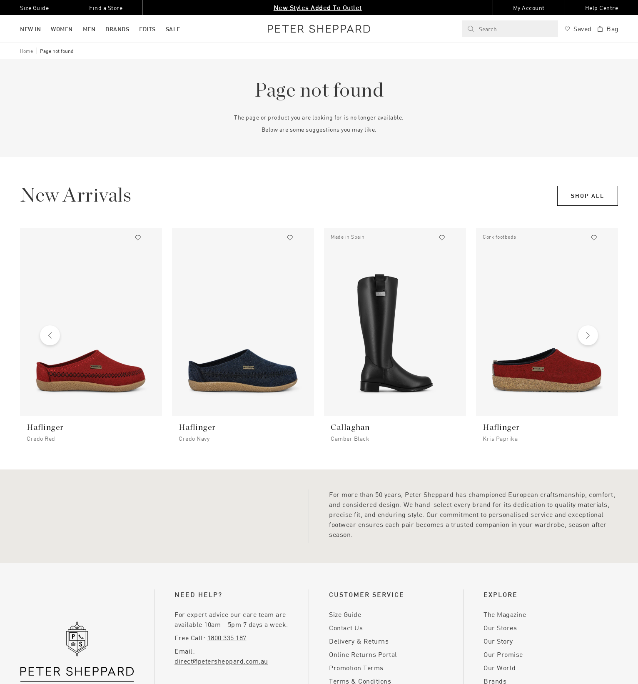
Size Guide (345, 614)
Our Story (498, 641)
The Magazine (504, 614)
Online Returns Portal (363, 654)
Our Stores (500, 628)
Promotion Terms (356, 668)
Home (26, 51)
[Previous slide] (50, 335)
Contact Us (346, 628)
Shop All (587, 195)
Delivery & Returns (359, 641)
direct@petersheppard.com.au (221, 661)
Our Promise (503, 654)
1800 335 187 (227, 638)
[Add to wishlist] (138, 238)
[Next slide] (588, 335)
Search (482, 28)
